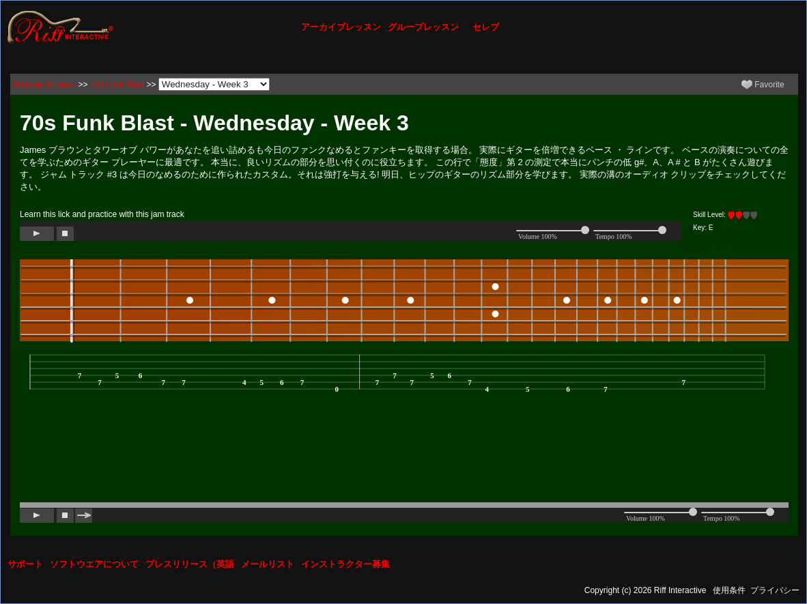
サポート (25, 564)
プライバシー (774, 590)
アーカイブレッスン (341, 27)
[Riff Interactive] (60, 26)
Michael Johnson (45, 84)
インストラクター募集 (345, 564)
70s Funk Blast (117, 84)
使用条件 (729, 590)
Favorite (762, 84)
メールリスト (267, 564)
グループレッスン (423, 27)
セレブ (485, 27)
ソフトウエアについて (94, 564)
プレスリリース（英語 (189, 564)
